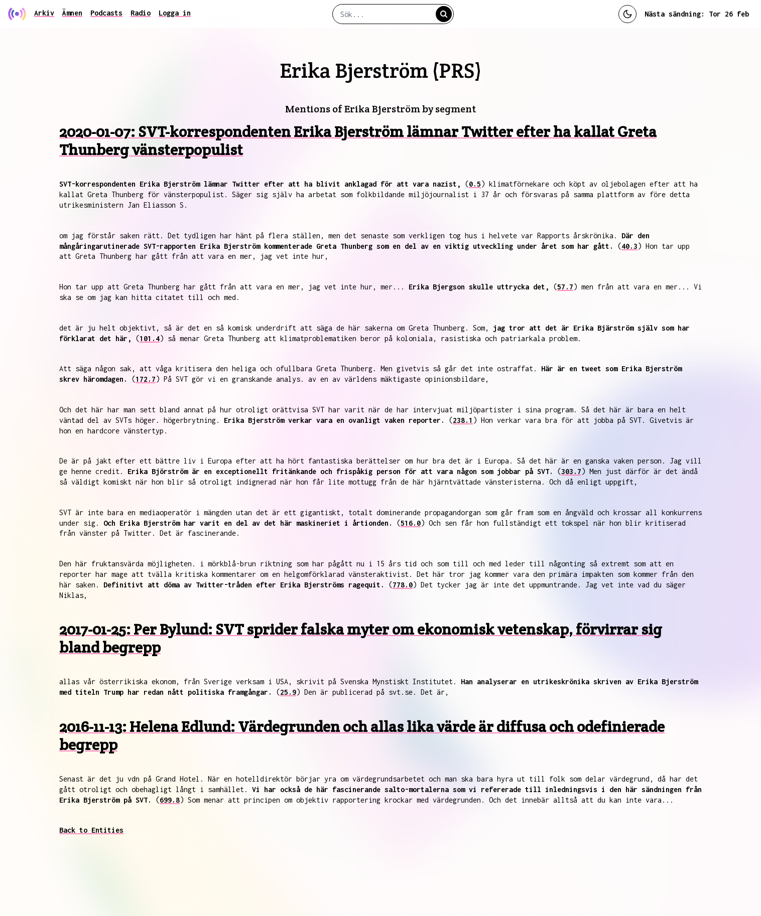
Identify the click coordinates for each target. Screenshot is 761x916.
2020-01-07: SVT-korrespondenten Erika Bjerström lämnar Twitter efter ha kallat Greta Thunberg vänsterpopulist (358, 141)
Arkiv (44, 13)
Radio (141, 13)
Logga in (175, 13)
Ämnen (72, 13)
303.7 (571, 471)
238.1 (463, 420)
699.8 (170, 800)
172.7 (146, 379)
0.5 (475, 184)
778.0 (403, 584)
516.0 (411, 523)
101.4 (150, 338)
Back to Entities (91, 830)
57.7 (565, 286)
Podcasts (106, 13)
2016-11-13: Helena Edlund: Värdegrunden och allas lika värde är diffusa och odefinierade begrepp (362, 735)
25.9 (288, 692)
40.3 (629, 246)
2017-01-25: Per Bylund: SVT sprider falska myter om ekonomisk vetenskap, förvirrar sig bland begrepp (360, 638)
